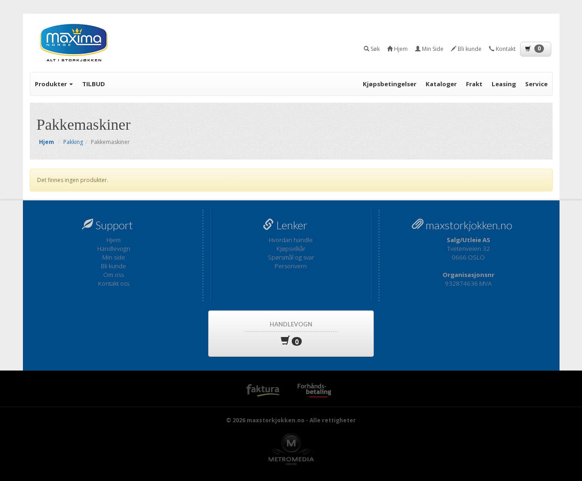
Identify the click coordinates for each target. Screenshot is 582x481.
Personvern (291, 266)
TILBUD (93, 84)
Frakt (474, 84)
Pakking (73, 142)
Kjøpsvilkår (291, 248)
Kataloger (441, 84)
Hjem (113, 240)
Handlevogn (113, 248)
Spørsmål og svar (291, 257)
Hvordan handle (291, 240)
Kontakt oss (113, 283)
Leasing (504, 84)
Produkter (54, 84)
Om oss (113, 275)
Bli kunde (113, 266)
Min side (113, 257)
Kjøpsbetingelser (389, 84)
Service (536, 84)
